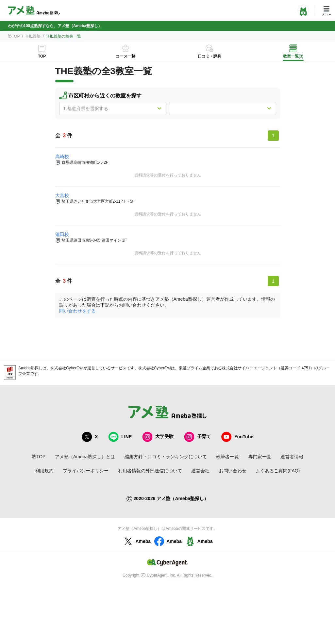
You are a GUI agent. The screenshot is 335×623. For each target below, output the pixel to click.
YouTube (237, 437)
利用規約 (44, 470)
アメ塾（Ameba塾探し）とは (85, 456)
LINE (120, 437)
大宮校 (62, 195)
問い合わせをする (77, 310)
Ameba (136, 541)
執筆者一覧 (227, 456)
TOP (42, 56)
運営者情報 (291, 456)
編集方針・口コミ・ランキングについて (166, 456)
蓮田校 (62, 234)
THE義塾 (33, 36)
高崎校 (62, 156)
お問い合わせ (232, 470)
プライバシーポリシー (86, 470)
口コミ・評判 (209, 56)
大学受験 (158, 437)
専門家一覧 (259, 456)
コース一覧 (125, 56)
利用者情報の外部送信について (150, 470)
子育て (197, 437)
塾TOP (14, 36)
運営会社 (200, 470)
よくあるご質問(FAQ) (278, 470)
